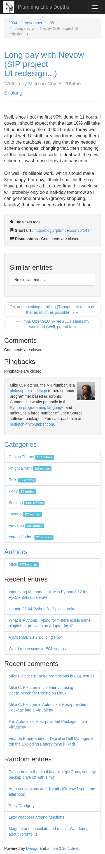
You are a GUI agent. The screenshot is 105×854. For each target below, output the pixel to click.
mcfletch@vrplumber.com (32, 424)
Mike (33, 83)
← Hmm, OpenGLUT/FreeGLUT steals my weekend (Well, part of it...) (52, 324)
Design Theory (31, 457)
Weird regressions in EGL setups (37, 648)
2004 (12, 23)
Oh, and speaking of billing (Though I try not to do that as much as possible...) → (52, 310)
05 (52, 23)
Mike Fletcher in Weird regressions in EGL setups (52, 676)
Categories (20, 444)
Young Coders (31, 537)
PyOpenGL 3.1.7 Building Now (35, 637)
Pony (22, 491)
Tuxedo (25, 514)
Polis (22, 479)
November (33, 23)
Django (32, 848)
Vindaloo (26, 525)
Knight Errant (30, 468)
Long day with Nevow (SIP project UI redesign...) (44, 64)
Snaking (13, 93)
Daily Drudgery (22, 806)
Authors (15, 552)
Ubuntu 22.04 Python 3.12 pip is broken (43, 609)
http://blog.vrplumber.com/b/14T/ (62, 230)
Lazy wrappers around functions (36, 817)
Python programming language (36, 407)
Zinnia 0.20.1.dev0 (63, 848)
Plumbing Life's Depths (43, 7)
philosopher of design (28, 391)
